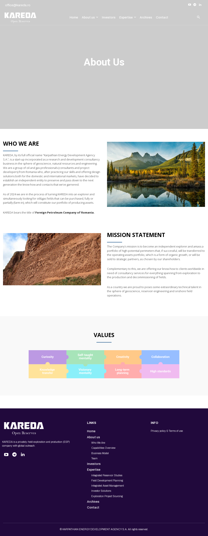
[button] (198, 17)
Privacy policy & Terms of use (167, 430)
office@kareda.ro (17, 5)
